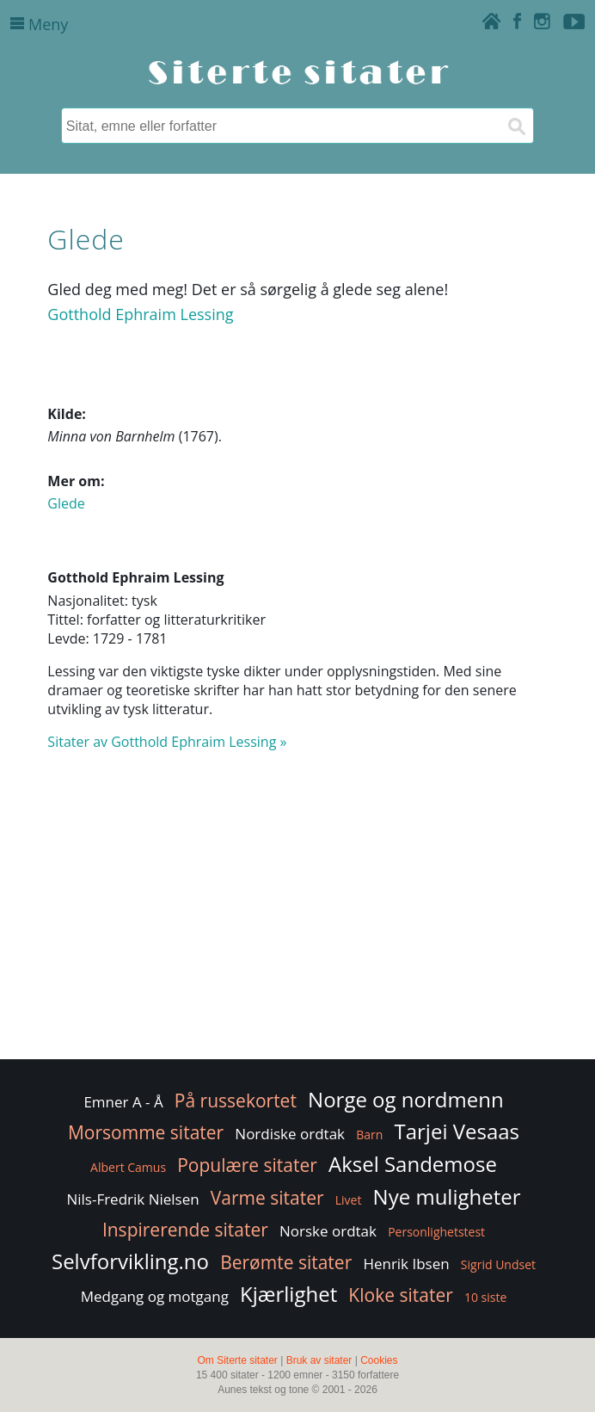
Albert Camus (128, 1167)
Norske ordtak (328, 1231)
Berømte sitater (286, 1262)
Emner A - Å (123, 1102)
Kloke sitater (400, 1295)
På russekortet (236, 1100)
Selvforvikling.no (130, 1261)
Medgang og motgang (155, 1296)
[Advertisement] (297, 918)
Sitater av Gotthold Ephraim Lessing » (166, 741)
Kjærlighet (288, 1293)
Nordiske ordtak (290, 1134)
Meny (39, 24)
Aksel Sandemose (412, 1164)
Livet (348, 1200)
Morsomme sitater (146, 1132)
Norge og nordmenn (406, 1099)
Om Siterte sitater (237, 1360)
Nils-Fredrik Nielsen (132, 1199)
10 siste (485, 1297)
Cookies (378, 1360)
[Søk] (516, 125)
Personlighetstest (436, 1232)
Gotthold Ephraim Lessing (140, 314)
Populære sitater (247, 1165)
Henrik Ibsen (406, 1263)
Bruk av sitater (319, 1360)
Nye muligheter (447, 1196)
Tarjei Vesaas (456, 1131)
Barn (369, 1134)
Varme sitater (267, 1198)
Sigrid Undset (498, 1264)
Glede (65, 503)
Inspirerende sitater (185, 1230)
